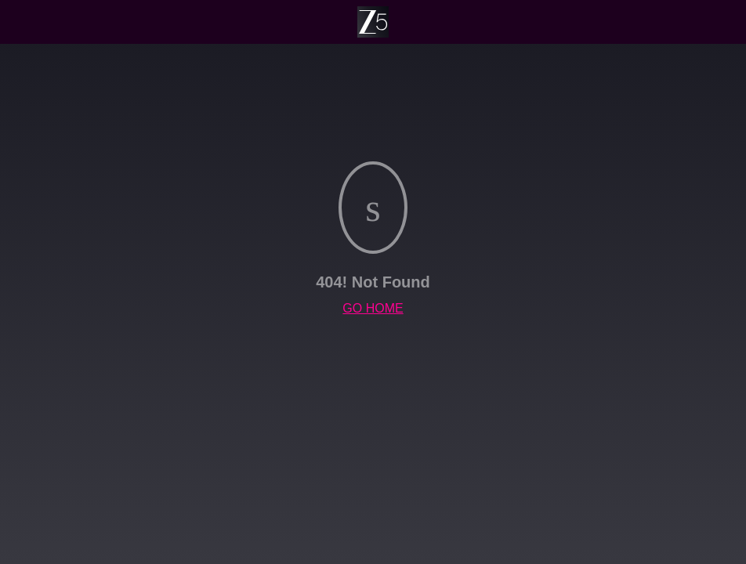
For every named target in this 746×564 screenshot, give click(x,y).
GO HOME (372, 308)
